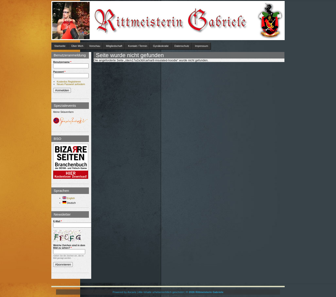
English (69, 198)
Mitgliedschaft (114, 46)
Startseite (59, 46)
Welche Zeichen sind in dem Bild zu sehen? (69, 246)
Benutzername (62, 62)
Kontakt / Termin (137, 46)
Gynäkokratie (161, 46)
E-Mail (57, 221)
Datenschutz (181, 46)
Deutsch (69, 203)
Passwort (59, 72)
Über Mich (77, 46)
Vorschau (94, 46)
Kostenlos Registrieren (69, 81)
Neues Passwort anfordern (71, 84)
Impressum (201, 46)
